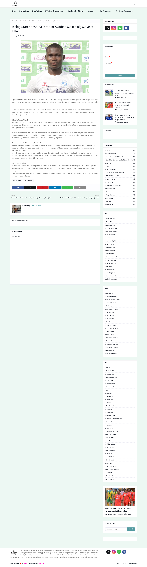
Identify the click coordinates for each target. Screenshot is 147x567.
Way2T (25, 563)
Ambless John (35, 206)
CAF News (120, 163)
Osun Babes (109, 341)
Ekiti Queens (110, 322)
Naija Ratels (110, 334)
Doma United (110, 399)
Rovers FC (109, 453)
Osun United (110, 447)
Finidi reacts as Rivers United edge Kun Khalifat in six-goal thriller (124, 117)
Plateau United (111, 263)
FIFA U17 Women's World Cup (120, 173)
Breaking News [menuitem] (24, 11)
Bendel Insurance (111, 228)
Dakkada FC (109, 396)
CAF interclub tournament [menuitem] (54, 11)
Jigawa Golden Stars (112, 431)
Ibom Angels (110, 331)
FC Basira (109, 409)
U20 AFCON (120, 198)
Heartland (109, 425)
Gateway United (111, 415)
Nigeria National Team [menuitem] (75, 11)
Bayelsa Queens (111, 303)
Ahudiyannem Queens (113, 299)
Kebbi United (110, 438)
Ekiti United (110, 406)
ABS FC (108, 368)
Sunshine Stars (111, 476)
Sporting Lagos (111, 466)
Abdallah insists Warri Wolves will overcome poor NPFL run (124, 93)
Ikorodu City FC (111, 241)
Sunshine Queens (111, 353)
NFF (120, 192)
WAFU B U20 (120, 204)
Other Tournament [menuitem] (105, 11)
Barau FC (108, 222)
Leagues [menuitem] (91, 11)
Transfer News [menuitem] (37, 11)
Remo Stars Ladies (112, 347)
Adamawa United (111, 377)
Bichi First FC (110, 387)
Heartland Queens (112, 328)
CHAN (120, 166)
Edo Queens (110, 318)
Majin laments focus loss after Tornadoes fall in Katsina (123, 105)
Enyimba (108, 238)
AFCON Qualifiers (120, 153)
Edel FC (108, 403)
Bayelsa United (111, 225)
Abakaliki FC (110, 371)
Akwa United (110, 380)
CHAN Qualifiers (120, 169)
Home (13, 21)
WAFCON (120, 201)
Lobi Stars (109, 441)
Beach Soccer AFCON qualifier (120, 157)
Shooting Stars (110, 273)
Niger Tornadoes (111, 260)
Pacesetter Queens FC (112, 344)
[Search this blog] (116, 529)
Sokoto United (110, 460)
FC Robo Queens (111, 325)
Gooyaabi (41, 563)
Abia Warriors (110, 219)
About (124, 563)
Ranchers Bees (110, 450)
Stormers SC (110, 473)
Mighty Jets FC (110, 444)
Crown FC (109, 393)
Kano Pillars (110, 244)
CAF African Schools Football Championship (120, 160)
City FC (108, 390)
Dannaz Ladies (110, 312)
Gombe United (110, 422)
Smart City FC (110, 457)
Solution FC (109, 463)
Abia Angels (109, 293)
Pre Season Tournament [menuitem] (124, 11)
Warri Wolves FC (111, 276)
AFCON (120, 150)
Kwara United (110, 254)
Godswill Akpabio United (114, 418)
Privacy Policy (133, 563)
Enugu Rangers (111, 234)
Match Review (120, 188)
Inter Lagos (109, 428)
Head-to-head (120, 179)
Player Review (120, 195)
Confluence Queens (112, 309)
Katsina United (111, 247)
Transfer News (28, 180)
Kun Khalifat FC (111, 250)
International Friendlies (120, 185)
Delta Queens (110, 315)
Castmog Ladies (111, 306)
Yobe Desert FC (110, 479)
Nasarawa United (111, 257)
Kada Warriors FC (111, 434)
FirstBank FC (110, 412)
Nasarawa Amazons (112, 338)
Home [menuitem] (14, 11)
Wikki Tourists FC (111, 279)
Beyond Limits (20, 21)
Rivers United (110, 269)
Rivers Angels (110, 350)
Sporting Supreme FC (112, 469)
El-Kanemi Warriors (112, 231)
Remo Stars (109, 266)
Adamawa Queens (111, 296)
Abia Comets (110, 374)
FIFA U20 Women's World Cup (120, 176)
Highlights (120, 182)
